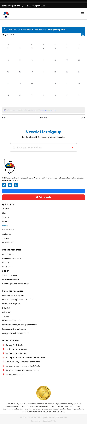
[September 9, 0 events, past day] (20, 65)
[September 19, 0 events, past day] (55, 76)
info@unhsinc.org (16, 6)
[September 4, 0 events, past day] (43, 53)
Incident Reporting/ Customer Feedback (18, 299)
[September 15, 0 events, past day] (8, 76)
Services (5, 217)
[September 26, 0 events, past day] (55, 88)
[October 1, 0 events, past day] (32, 100)
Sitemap (5, 238)
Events (5, 225)
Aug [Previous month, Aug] (4, 118)
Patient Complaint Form (11, 258)
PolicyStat (6, 308)
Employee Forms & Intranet (13, 295)
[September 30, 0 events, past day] (20, 100)
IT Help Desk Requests (11, 320)
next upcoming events (57, 30)
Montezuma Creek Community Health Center (23, 366)
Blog (4, 213)
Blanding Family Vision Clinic (16, 353)
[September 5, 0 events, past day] (55, 53)
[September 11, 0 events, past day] (43, 65)
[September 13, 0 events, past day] (67, 65)
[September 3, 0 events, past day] (32, 53)
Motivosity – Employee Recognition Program (19, 325)
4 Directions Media (48, 421)
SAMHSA (5, 271)
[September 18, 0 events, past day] (43, 76)
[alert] (43, 110)
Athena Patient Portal (10, 279)
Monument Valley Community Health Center (23, 361)
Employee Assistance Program (14, 329)
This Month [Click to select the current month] (43, 118)
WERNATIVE (7, 267)
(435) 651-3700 (38, 6)
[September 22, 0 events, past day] (8, 88)
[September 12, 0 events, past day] (55, 65)
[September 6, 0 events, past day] (67, 53)
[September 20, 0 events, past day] (67, 76)
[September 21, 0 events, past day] (79, 76)
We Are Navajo (8, 230)
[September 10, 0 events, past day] (32, 65)
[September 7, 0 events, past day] (79, 53)
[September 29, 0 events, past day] (8, 100)
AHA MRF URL (7, 242)
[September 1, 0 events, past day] (8, 53)
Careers (5, 221)
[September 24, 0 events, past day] (32, 88)
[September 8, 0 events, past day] (8, 65)
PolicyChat (6, 312)
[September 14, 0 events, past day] (79, 65)
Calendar (5, 262)
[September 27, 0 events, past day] (67, 88)
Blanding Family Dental (14, 345)
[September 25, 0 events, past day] (43, 88)
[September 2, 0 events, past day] (20, 53)
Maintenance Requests (11, 304)
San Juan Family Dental (14, 374)
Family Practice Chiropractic (16, 349)
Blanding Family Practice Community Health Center (25, 357)
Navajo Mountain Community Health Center (22, 370)
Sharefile (5, 316)
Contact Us (6, 234)
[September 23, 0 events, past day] (20, 88)
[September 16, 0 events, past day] (20, 76)
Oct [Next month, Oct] (83, 118)
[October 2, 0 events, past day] (43, 100)
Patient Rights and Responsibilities (15, 283)
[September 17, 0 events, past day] (32, 76)
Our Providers (7, 254)
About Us (6, 209)
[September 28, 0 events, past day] (79, 88)
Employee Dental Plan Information (15, 333)
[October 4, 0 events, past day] (67, 100)
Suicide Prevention (9, 275)
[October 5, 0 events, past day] (79, 100)
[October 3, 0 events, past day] (55, 100)
